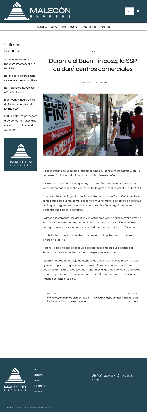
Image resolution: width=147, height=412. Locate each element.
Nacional (38, 374)
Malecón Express (14, 407)
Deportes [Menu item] (105, 27)
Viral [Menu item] (63, 27)
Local (93, 51)
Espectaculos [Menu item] (89, 27)
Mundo (37, 380)
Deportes (38, 391)
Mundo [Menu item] (73, 27)
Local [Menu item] (54, 27)
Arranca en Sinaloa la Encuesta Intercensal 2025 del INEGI (20, 64)
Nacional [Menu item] (42, 27)
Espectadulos (41, 385)
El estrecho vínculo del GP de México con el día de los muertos (20, 104)
